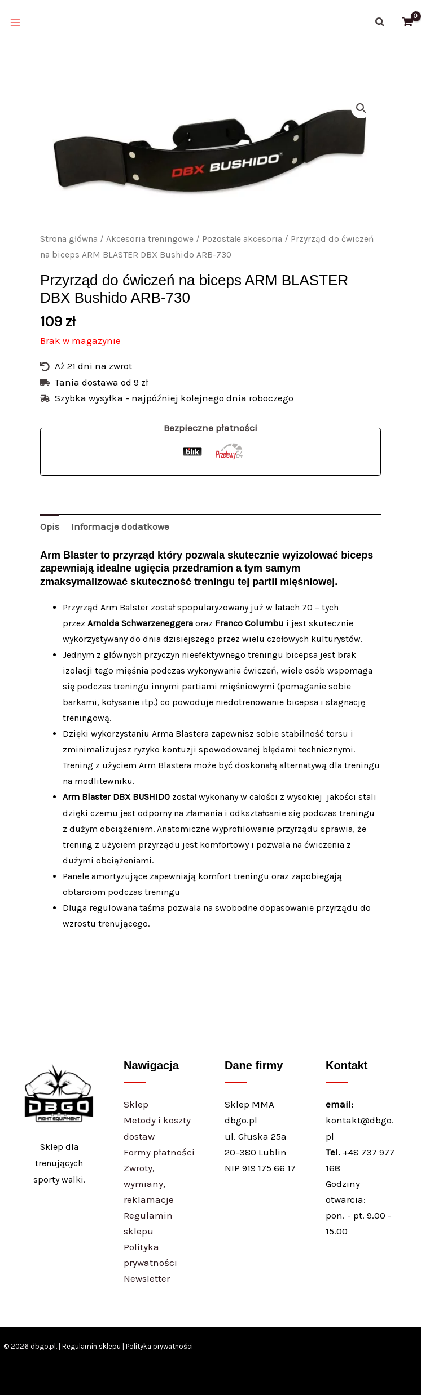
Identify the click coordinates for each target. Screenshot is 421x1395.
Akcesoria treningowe (150, 239)
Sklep (136, 1104)
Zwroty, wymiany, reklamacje (149, 1183)
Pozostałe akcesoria (242, 239)
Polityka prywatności (159, 1346)
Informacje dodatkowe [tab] (120, 526)
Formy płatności (159, 1152)
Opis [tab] (49, 526)
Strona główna (69, 239)
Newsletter (147, 1278)
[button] (380, 22)
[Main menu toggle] (15, 22)
